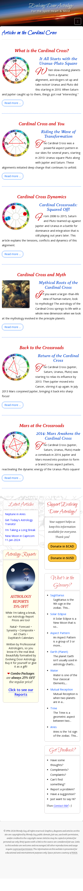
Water (54, 670)
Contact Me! (61, 806)
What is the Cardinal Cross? (41, 50)
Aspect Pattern (60, 633)
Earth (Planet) (59, 652)
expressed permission (22, 849)
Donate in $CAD (62, 546)
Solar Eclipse (58, 614)
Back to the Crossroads (41, 347)
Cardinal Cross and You (41, 123)
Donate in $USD (62, 558)
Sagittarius (57, 595)
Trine (53, 708)
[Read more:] (12, 103)
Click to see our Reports (20, 692)
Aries (53, 727)
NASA (74, 852)
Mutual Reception (61, 689)
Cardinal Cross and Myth (41, 274)
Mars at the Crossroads (41, 425)
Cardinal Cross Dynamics (41, 196)
